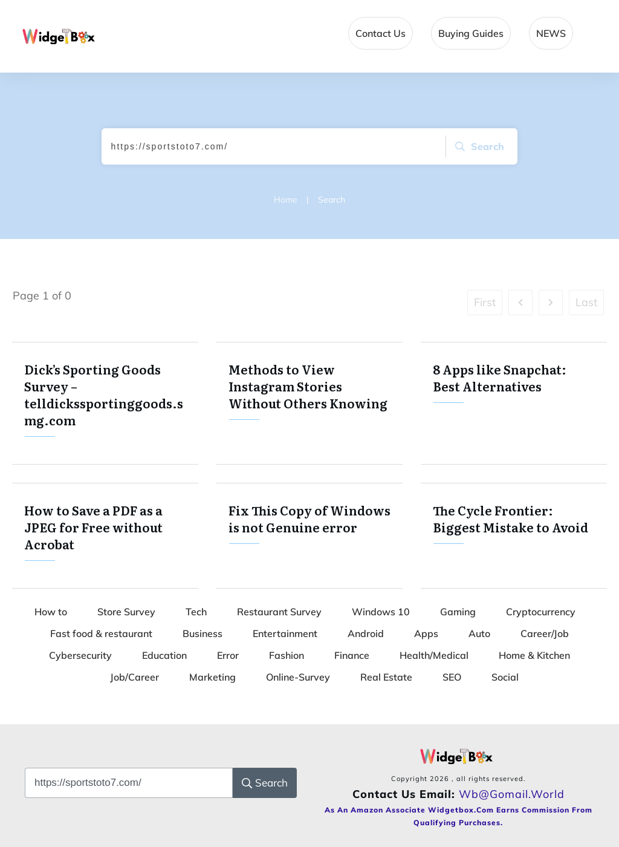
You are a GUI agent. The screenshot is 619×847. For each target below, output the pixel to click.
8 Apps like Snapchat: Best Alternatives (514, 403)
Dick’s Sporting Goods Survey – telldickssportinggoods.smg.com (105, 403)
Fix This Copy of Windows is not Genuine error (309, 535)
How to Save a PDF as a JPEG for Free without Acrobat (105, 535)
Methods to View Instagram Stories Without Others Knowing (309, 403)
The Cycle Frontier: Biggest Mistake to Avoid (514, 535)
